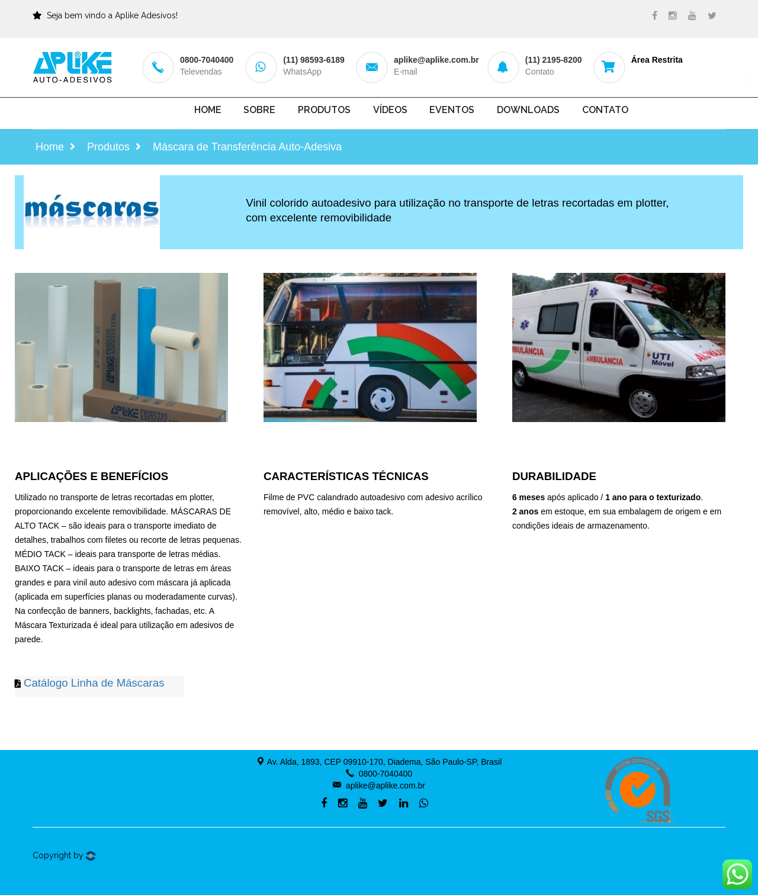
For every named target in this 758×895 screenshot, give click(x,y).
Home (207, 109)
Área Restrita (657, 60)
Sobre (259, 109)
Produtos (324, 109)
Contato (605, 109)
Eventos (451, 109)
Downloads (528, 109)
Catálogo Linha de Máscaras (94, 683)
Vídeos (390, 109)
